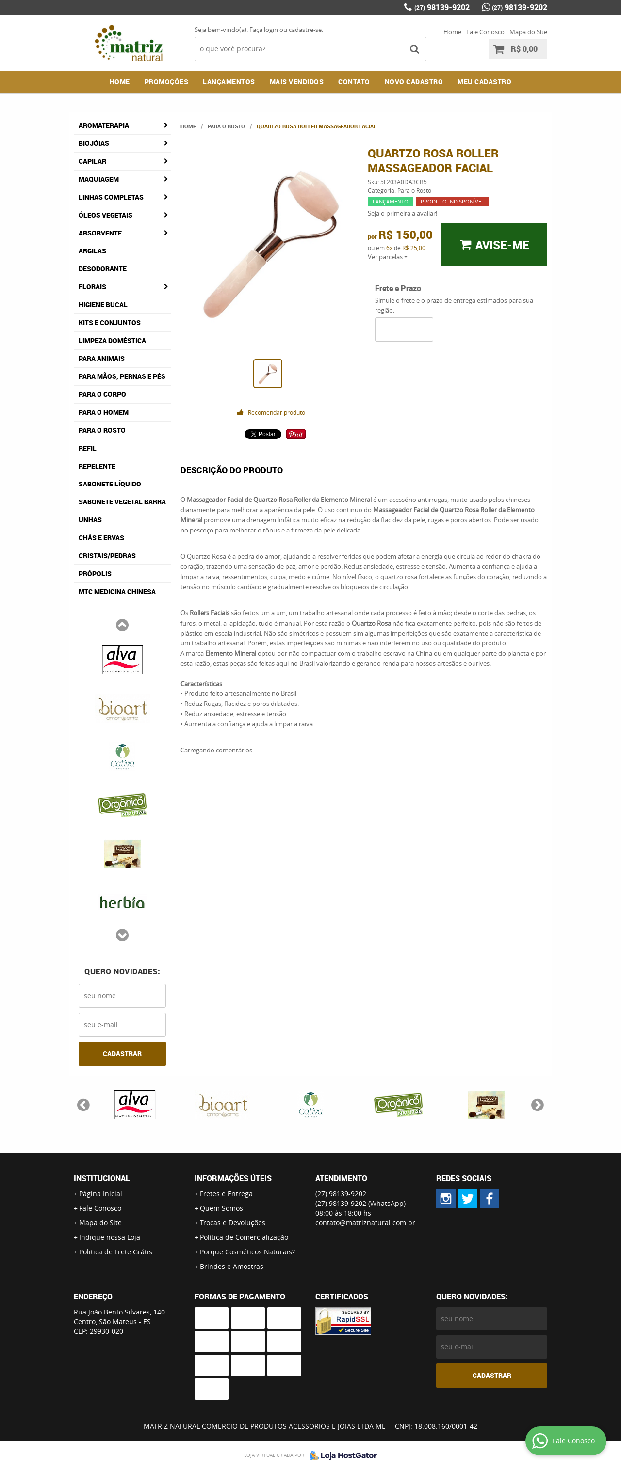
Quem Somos (221, 1208)
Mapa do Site (528, 32)
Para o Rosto (102, 430)
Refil (88, 448)
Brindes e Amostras (231, 1266)
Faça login (263, 29)
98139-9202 (442, 7)
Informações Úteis (233, 1178)
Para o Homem (104, 412)
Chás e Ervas (101, 537)
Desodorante (103, 268)
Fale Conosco (485, 32)
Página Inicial (100, 1193)
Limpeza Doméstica (112, 340)
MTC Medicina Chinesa (117, 591)
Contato (354, 81)
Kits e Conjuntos (110, 322)
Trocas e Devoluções (232, 1222)
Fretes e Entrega (226, 1193)
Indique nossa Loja (109, 1237)
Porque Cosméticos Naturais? (247, 1251)
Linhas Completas (111, 197)
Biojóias (94, 143)
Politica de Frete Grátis (115, 1251)
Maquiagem (99, 179)
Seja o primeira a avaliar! (402, 213)
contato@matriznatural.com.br (365, 1222)
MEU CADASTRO (484, 81)
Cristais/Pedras (107, 555)
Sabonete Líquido (110, 483)
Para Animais (102, 358)
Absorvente (100, 232)
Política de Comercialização (244, 1237)
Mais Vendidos (297, 81)
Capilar (92, 161)
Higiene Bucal (103, 304)
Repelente (97, 465)
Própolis (95, 573)
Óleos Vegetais (105, 214)
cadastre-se (305, 29)
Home (452, 32)
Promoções (167, 81)
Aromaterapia (104, 125)
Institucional (102, 1178)
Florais (92, 286)
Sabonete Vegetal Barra (122, 501)
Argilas (92, 250)
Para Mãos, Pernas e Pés (122, 376)
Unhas (90, 519)
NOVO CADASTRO (414, 81)
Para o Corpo (102, 394)
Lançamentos (229, 81)
